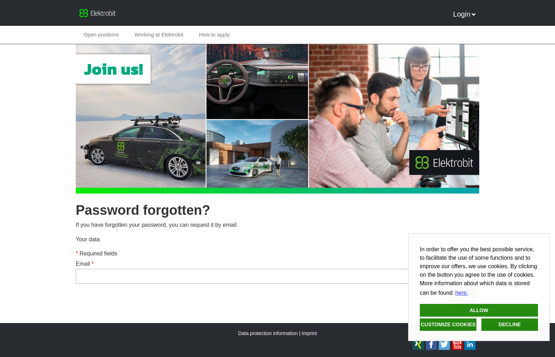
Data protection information (268, 333)
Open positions (101, 34)
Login (464, 14)
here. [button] (461, 293)
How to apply (214, 34)
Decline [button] (509, 324)
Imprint (309, 333)
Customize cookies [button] (448, 324)
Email (85, 264)
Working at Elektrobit (159, 34)
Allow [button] (479, 310)
